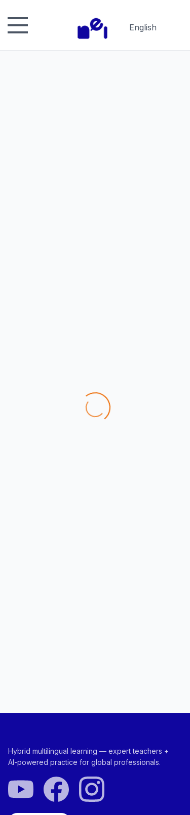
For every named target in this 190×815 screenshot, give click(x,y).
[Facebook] (56, 790)
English (143, 29)
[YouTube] (20, 790)
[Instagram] (91, 790)
